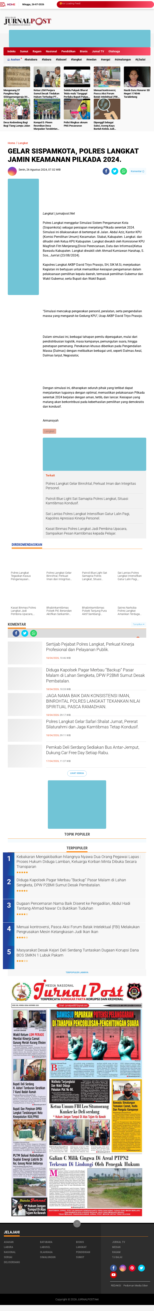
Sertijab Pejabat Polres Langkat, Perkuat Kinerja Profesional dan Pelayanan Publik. (91, 648)
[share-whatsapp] (123, 171)
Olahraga (114, 51)
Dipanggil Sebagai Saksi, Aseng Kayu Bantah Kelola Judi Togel (104, 126)
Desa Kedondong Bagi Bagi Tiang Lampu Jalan (17, 124)
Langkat (77, 59)
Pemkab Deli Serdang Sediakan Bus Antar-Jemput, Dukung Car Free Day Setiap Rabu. (93, 751)
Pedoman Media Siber (124, 1291)
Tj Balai (141, 59)
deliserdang (12, 1262)
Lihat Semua (77, 773)
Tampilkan (138, 624)
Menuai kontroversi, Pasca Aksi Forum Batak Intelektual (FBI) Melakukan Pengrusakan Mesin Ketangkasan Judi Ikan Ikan (106, 94)
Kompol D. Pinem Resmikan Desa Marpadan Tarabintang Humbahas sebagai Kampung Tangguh (46, 126)
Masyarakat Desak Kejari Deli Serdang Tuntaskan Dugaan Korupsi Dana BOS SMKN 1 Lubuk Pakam (74, 954)
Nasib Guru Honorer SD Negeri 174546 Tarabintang (137, 93)
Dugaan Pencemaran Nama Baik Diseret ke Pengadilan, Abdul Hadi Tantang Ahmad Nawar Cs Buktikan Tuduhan (78, 907)
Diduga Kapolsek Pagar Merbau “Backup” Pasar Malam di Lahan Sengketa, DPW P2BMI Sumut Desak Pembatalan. (96, 677)
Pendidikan (68, 51)
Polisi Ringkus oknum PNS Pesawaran (76, 124)
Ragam (37, 51)
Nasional (51, 51)
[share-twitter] (114, 171)
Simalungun (123, 59)
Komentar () (137, 171)
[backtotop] (77, 1224)
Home (11, 4)
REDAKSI (116, 1286)
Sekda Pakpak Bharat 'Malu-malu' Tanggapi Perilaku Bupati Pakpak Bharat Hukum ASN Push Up (76, 94)
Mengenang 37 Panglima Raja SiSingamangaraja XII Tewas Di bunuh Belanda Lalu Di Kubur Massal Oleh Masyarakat (16, 94)
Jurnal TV (98, 51)
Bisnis (84, 51)
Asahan (15, 59)
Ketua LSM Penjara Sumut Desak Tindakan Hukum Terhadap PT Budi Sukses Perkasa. (46, 94)
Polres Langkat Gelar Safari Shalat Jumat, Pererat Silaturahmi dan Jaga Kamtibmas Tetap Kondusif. (91, 728)
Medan (92, 59)
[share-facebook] (106, 171)
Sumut (24, 51)
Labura (47, 59)
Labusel (61, 59)
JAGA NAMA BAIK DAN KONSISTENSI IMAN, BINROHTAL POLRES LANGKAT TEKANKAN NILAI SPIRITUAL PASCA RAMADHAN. (95, 702)
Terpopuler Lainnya (77, 973)
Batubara (31, 59)
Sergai (106, 59)
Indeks (11, 51)
